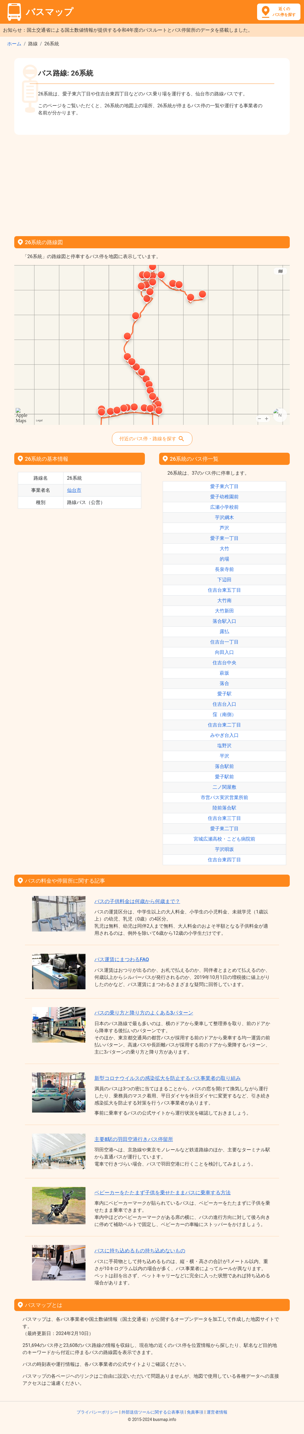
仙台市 (74, 490)
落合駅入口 (224, 621)
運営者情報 (217, 1412)
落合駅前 (224, 766)
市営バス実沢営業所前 (224, 797)
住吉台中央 (224, 662)
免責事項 (195, 1412)
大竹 (224, 548)
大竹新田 (224, 611)
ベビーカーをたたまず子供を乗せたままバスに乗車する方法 (162, 1192)
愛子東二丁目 (224, 828)
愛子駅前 (224, 777)
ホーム (14, 44)
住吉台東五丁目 (224, 590)
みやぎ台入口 (224, 735)
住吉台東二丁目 (224, 725)
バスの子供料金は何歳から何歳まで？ (137, 901)
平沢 (224, 756)
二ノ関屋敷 (224, 787)
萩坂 (224, 673)
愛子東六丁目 (224, 486)
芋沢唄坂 (224, 849)
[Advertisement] (152, 183)
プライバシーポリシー (97, 1412)
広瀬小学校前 (224, 507)
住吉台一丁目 (224, 642)
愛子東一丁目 (224, 538)
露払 (224, 631)
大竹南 (224, 600)
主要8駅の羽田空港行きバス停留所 (133, 1139)
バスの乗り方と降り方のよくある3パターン (143, 1013)
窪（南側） (224, 714)
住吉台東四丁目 (224, 859)
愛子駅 (224, 694)
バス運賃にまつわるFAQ (121, 959)
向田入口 (224, 652)
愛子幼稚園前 (224, 497)
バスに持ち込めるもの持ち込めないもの (139, 1251)
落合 (224, 683)
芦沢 (224, 528)
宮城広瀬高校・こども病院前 (224, 839)
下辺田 (224, 579)
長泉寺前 (224, 569)
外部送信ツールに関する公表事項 (152, 1412)
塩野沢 (224, 745)
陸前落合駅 (224, 808)
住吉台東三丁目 (224, 818)
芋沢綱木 (224, 517)
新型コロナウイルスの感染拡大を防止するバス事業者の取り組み (167, 1078)
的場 (224, 559)
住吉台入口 (224, 704)
